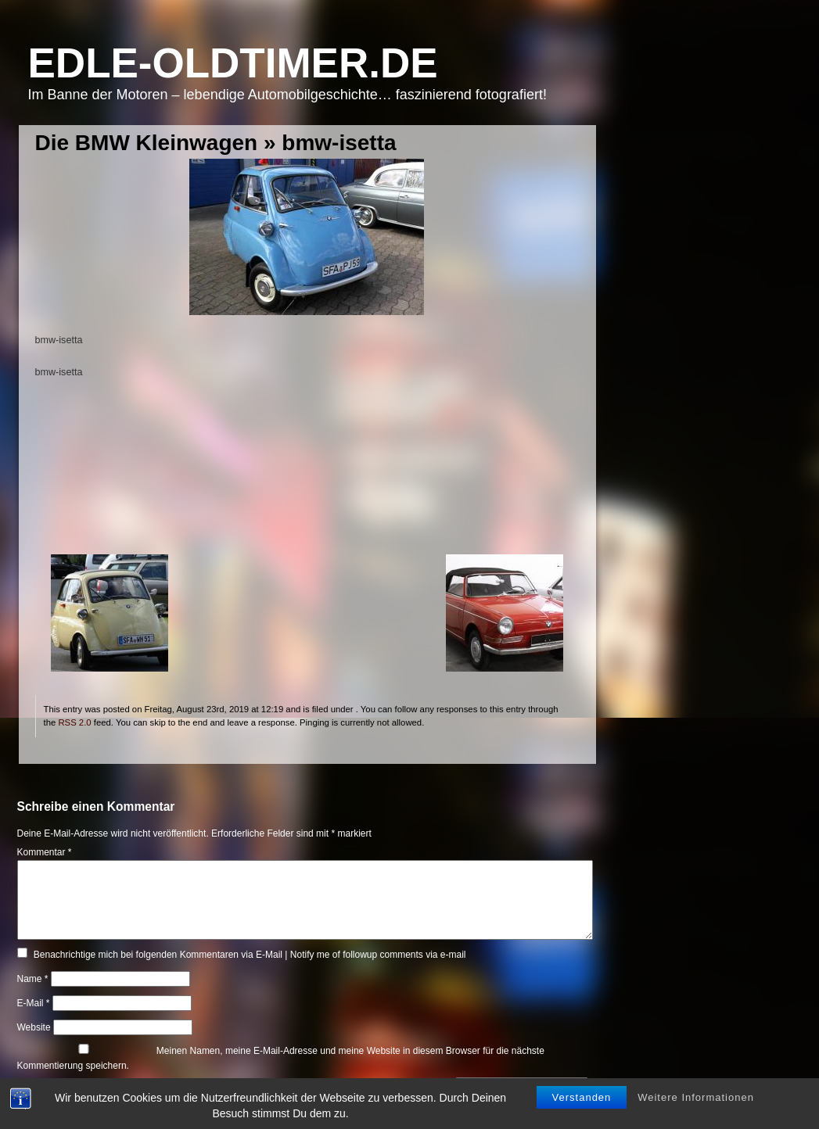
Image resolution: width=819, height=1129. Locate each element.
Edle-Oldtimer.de (233, 63)
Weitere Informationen (696, 1097)
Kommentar (44, 852)
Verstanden (582, 1097)
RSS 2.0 (74, 722)
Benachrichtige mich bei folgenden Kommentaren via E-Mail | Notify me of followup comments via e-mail (250, 954)
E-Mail (33, 1003)
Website (34, 1027)
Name (32, 978)
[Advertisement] (307, 476)
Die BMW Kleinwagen (146, 143)
